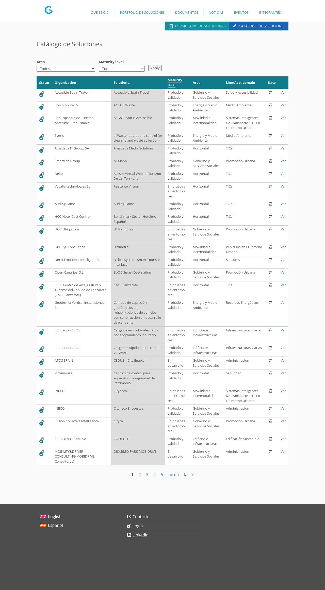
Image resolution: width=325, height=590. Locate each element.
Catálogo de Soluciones (262, 26)
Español (55, 525)
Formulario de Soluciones (200, 26)
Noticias (216, 12)
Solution (122, 82)
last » (189, 474)
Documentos (186, 12)
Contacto (141, 516)
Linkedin (141, 535)
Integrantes (270, 12)
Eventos (241, 12)
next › (173, 474)
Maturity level (111, 61)
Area (41, 61)
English (54, 516)
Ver (283, 92)
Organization (65, 82)
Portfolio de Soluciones (142, 12)
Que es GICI (100, 12)
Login (138, 526)
